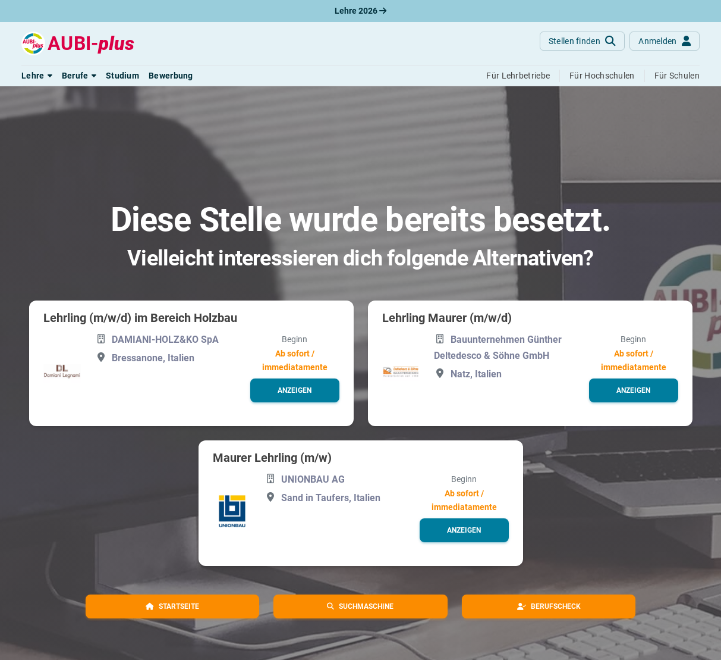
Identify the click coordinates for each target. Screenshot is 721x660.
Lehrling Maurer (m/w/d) (447, 318)
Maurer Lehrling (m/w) (272, 458)
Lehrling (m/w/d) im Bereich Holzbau (140, 318)
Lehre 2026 (360, 10)
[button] (36, 75)
